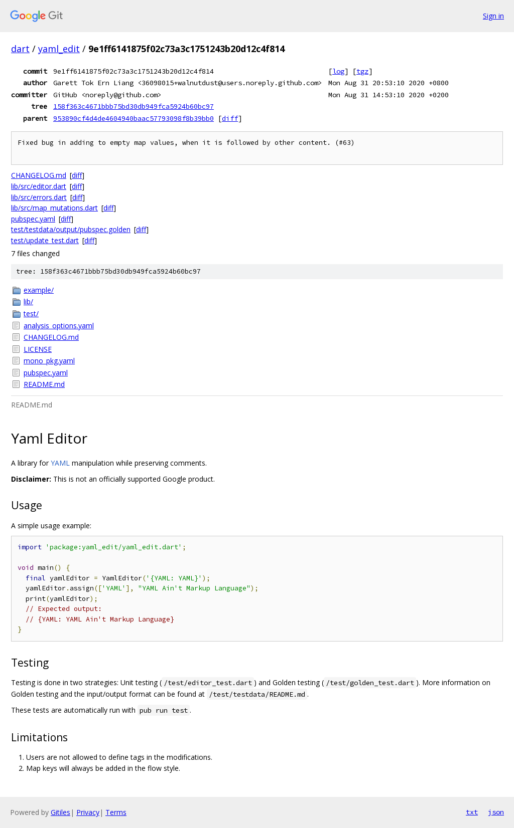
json (496, 811)
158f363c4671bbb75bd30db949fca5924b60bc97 (133, 106)
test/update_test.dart (45, 240)
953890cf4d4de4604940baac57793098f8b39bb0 (133, 118)
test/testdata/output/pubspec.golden (71, 229)
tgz (362, 71)
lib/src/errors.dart (39, 197)
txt (472, 811)
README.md (44, 384)
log (338, 71)
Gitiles (60, 812)
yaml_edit (59, 49)
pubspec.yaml (33, 219)
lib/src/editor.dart (38, 186)
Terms (115, 812)
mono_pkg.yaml (49, 360)
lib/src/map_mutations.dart (54, 208)
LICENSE (38, 349)
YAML (60, 463)
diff (230, 118)
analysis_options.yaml (59, 325)
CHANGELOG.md (38, 175)
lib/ (28, 301)
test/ (31, 313)
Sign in (493, 16)
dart (20, 49)
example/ (39, 290)
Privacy (87, 812)
